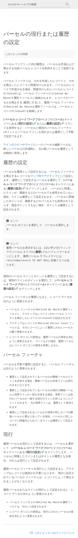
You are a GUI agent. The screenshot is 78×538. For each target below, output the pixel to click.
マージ (29, 143)
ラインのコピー (12, 143)
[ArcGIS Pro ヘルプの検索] (35, 4)
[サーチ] (67, 4)
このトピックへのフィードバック (54, 531)
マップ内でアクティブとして (47, 175)
